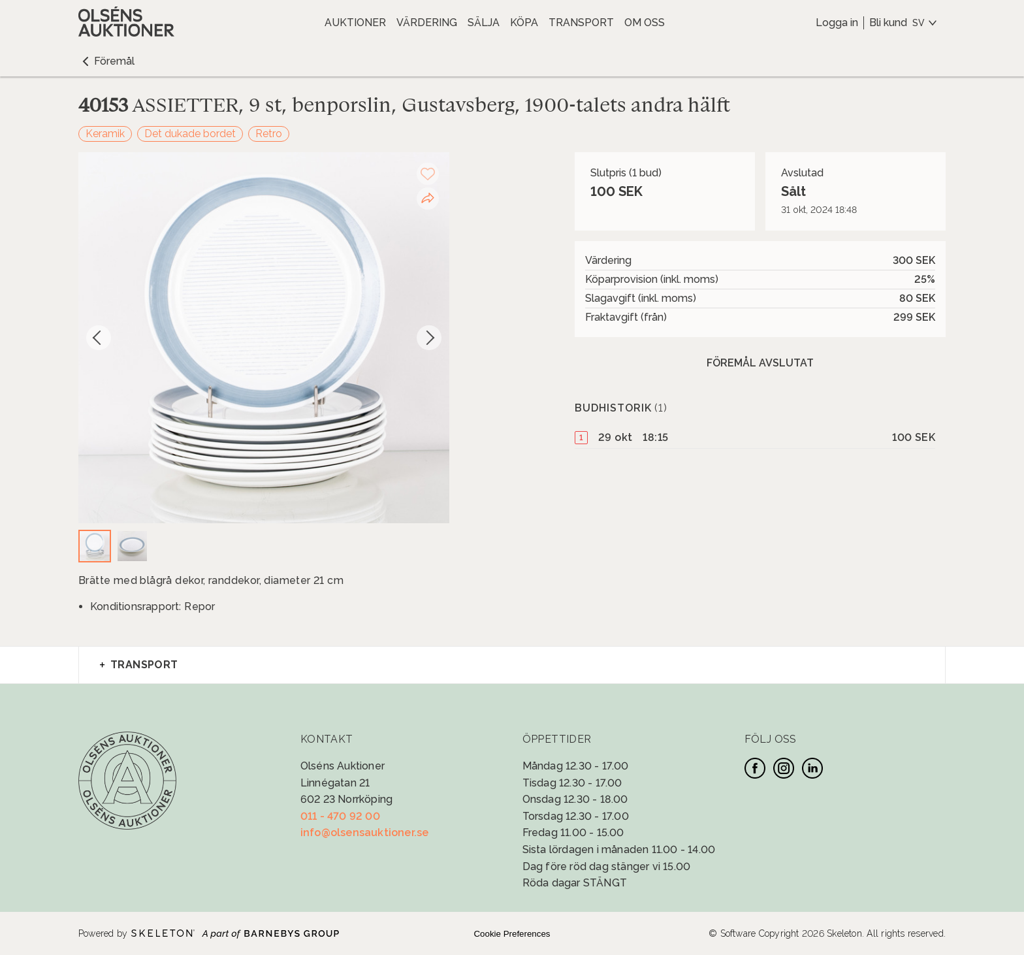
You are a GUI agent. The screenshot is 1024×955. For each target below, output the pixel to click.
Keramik (105, 133)
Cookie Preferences (511, 934)
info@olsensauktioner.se (364, 832)
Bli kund (888, 22)
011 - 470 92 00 (340, 816)
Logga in (837, 22)
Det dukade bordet (190, 133)
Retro (268, 133)
